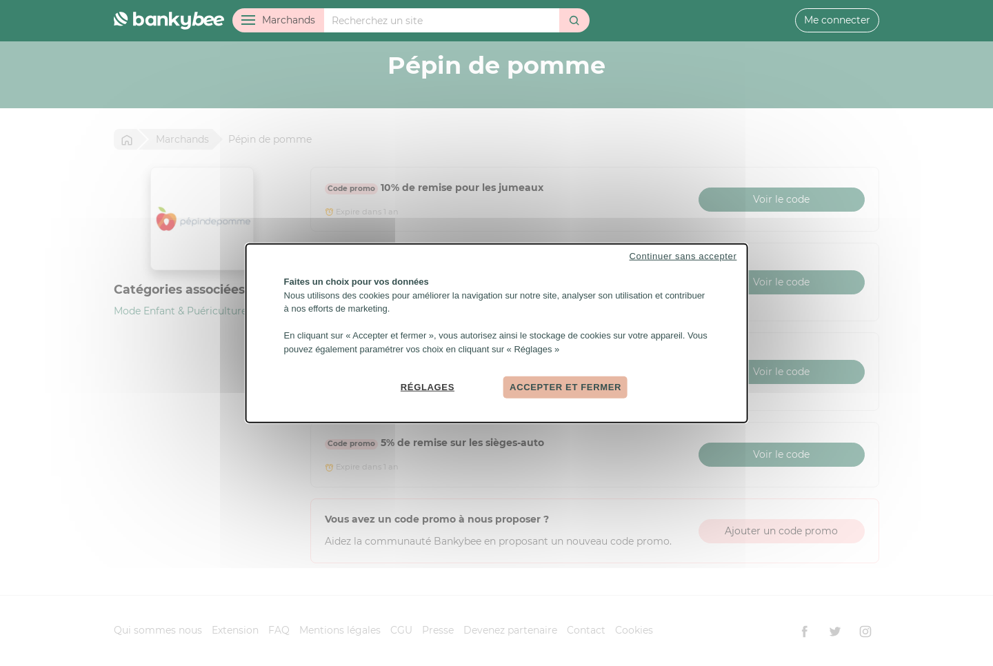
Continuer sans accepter (683, 256)
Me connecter (837, 20)
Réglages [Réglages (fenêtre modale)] (427, 387)
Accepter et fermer (565, 387)
